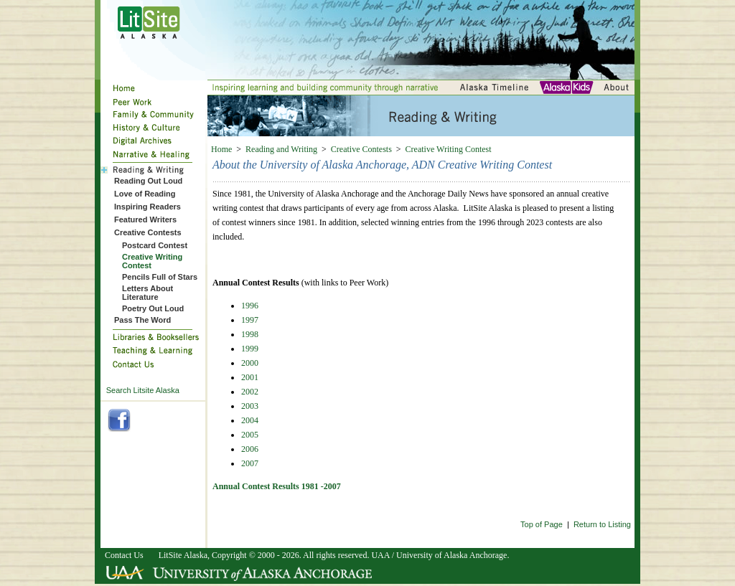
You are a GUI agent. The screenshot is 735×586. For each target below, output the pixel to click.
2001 (249, 377)
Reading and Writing (281, 149)
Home (221, 149)
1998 (249, 334)
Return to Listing (602, 524)
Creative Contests (361, 149)
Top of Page (541, 524)
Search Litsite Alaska (142, 390)
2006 (249, 449)
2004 (249, 420)
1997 (249, 320)
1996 (249, 306)
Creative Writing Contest (449, 149)
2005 (249, 435)
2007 (249, 463)
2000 (249, 363)
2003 (249, 406)
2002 (249, 392)
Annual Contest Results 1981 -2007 (276, 486)
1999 (249, 349)
